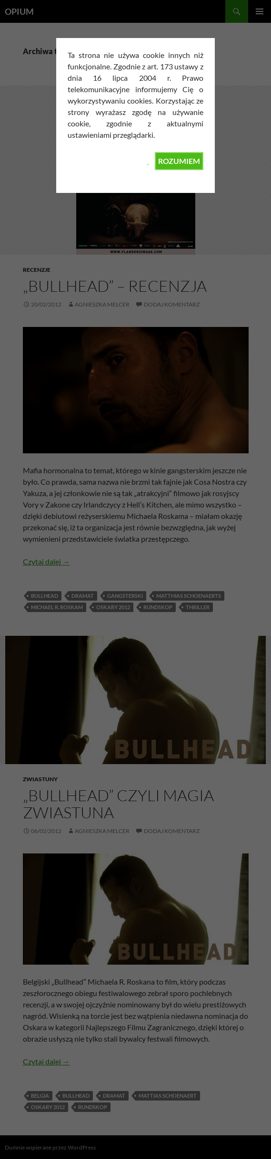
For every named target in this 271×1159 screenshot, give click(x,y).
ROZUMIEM (179, 160)
